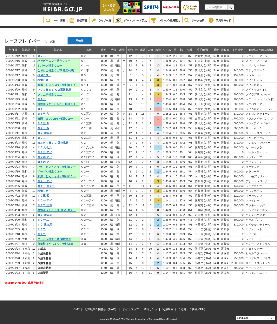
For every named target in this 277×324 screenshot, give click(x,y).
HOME (75, 309)
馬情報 (79, 40)
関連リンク (151, 309)
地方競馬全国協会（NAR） (101, 309)
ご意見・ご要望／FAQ (192, 309)
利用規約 (167, 309)
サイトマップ (130, 309)
